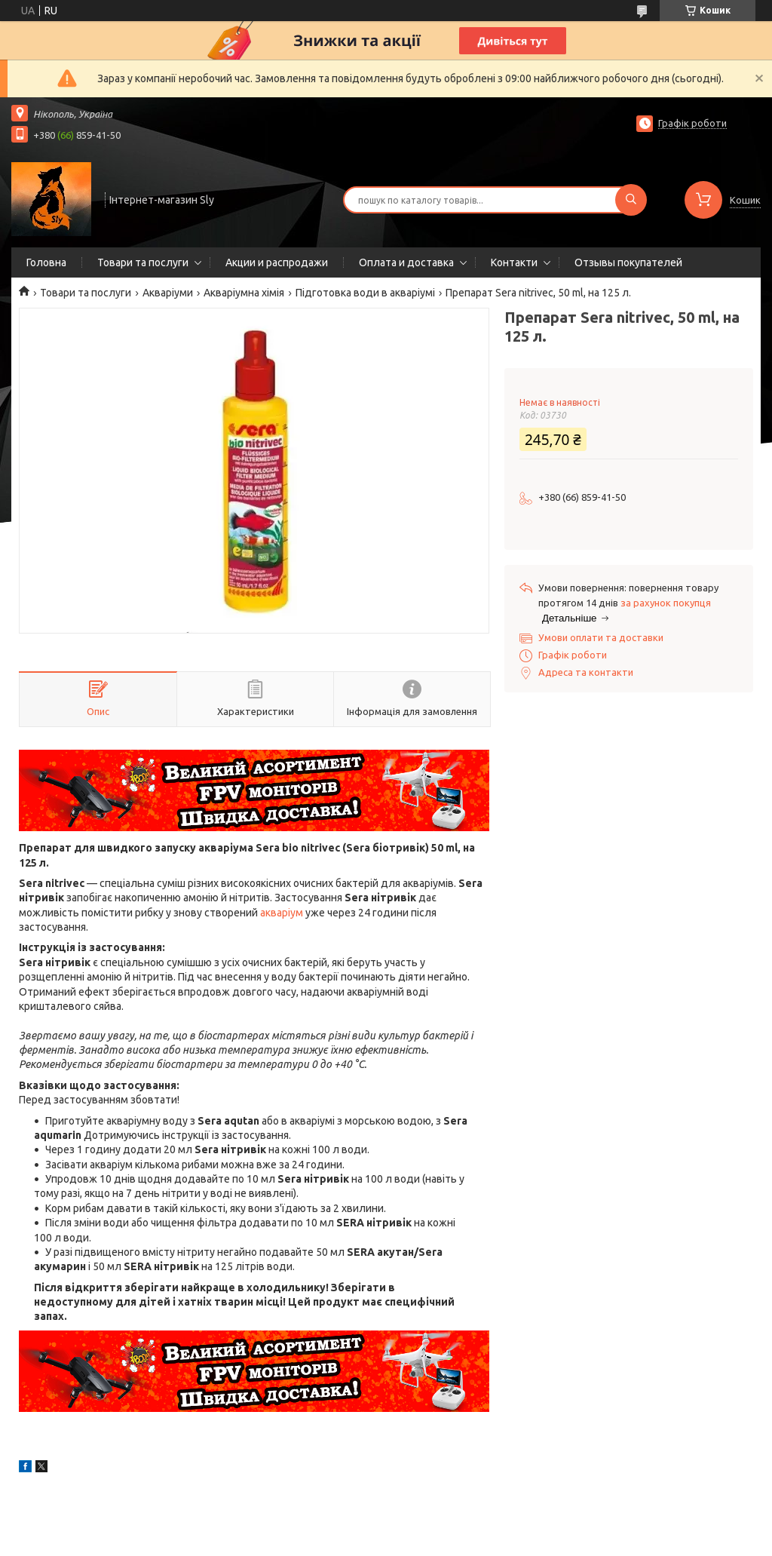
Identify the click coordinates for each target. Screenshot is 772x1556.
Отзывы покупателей (628, 262)
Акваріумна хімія (244, 293)
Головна (46, 262)
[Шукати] (631, 200)
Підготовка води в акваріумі (365, 293)
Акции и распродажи (276, 262)
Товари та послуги (142, 262)
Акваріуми (167, 293)
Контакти (514, 262)
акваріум (281, 913)
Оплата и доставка (406, 262)
